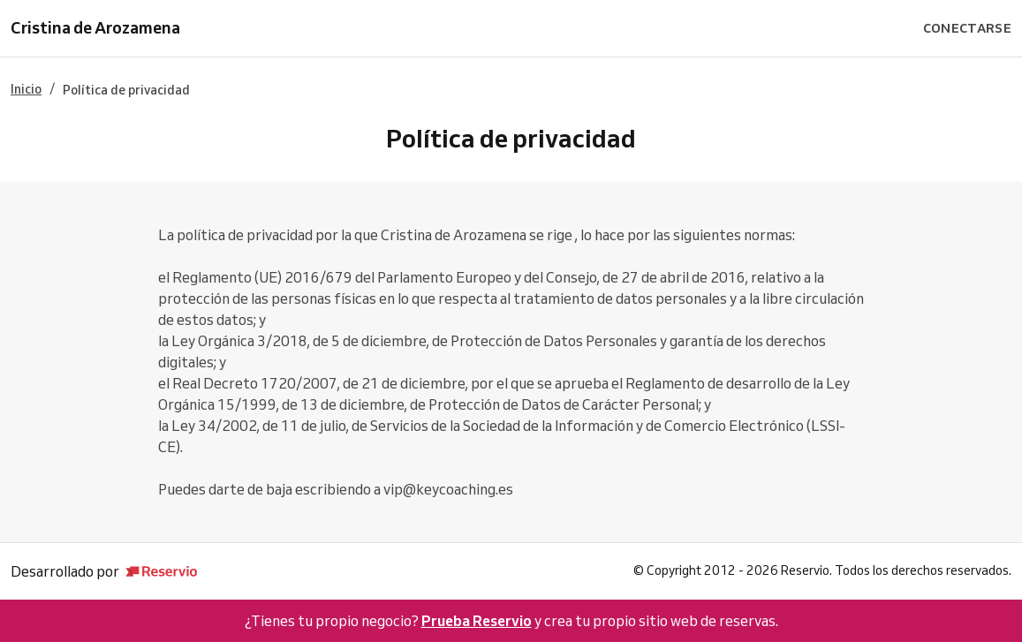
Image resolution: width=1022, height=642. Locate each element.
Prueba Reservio (476, 621)
